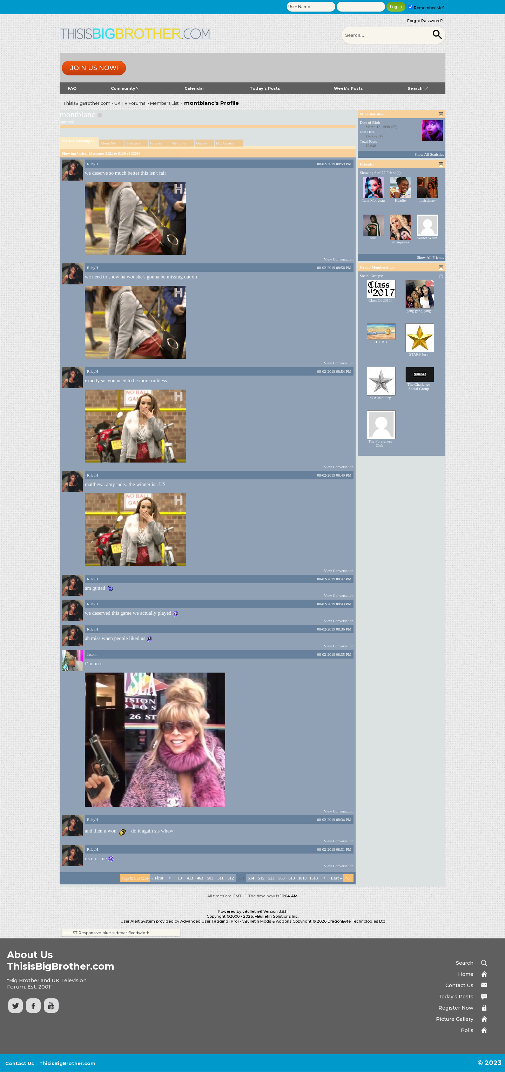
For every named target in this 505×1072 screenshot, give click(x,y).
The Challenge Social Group (419, 386)
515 (261, 878)
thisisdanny (427, 200)
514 (251, 878)
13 (180, 878)
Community (125, 88)
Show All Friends (430, 257)
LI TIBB (380, 342)
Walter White (427, 238)
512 (231, 878)
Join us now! (94, 68)
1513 (313, 878)
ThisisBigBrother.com (67, 1063)
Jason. (91, 654)
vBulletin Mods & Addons (266, 921)
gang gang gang (418, 311)
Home (465, 974)
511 (220, 878)
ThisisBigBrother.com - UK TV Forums (104, 103)
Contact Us (459, 985)
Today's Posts (265, 88)
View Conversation (339, 259)
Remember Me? (426, 7)
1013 (302, 878)
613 (292, 878)
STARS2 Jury (380, 398)
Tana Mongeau (373, 200)
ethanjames (400, 242)
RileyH (92, 164)
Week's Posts (348, 88)
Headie (400, 200)
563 (281, 878)
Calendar (194, 88)
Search (417, 88)
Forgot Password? (425, 20)
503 (210, 878)
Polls (467, 1030)
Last (336, 878)
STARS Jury (418, 354)
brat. (373, 238)
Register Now (455, 1008)
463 (200, 878)
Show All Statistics (429, 154)
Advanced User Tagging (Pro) (209, 921)
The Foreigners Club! (380, 443)
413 (190, 878)
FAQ (72, 88)
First (157, 878)
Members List (164, 103)
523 (271, 878)
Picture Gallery (454, 1019)
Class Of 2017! (380, 300)
